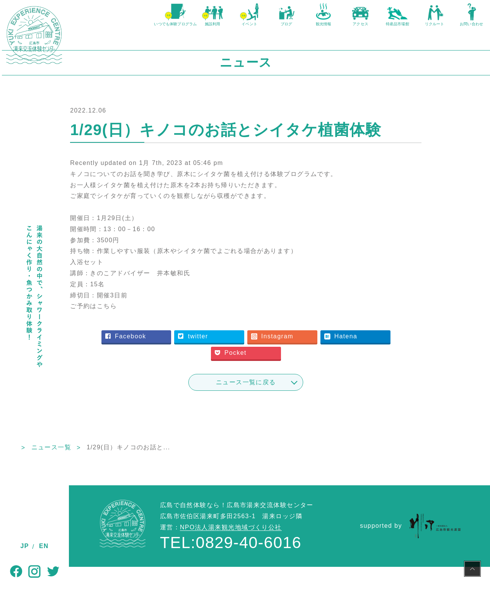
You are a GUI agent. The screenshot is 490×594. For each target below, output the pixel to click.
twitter (229, 363)
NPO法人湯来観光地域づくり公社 (231, 554)
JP (24, 546)
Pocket (265, 380)
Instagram (306, 363)
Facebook (164, 363)
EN (44, 546)
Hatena (371, 363)
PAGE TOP (472, 570)
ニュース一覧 (118, 474)
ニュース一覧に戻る (280, 409)
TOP (76, 474)
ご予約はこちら (151, 333)
